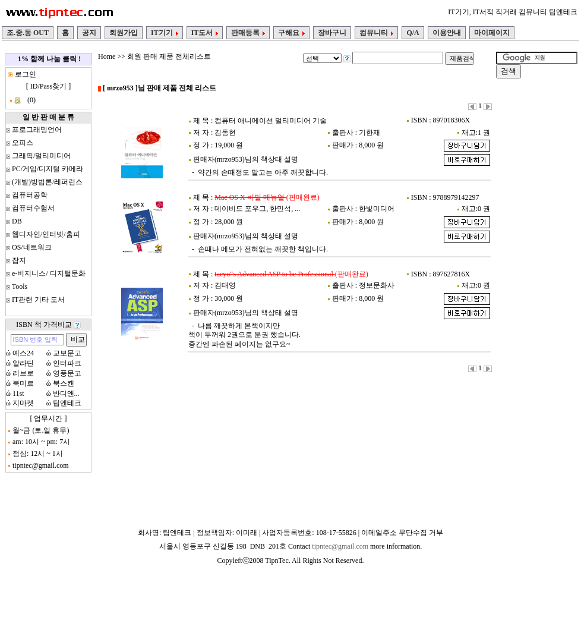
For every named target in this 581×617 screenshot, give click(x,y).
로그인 (24, 74)
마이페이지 (492, 33)
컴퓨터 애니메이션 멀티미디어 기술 (270, 121)
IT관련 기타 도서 (38, 299)
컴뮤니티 (376, 33)
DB (17, 221)
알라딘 (23, 363)
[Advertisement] (531, 264)
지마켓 (23, 403)
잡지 (19, 260)
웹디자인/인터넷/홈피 (46, 234)
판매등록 (248, 33)
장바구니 (332, 33)
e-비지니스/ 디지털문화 (49, 273)
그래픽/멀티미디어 (41, 156)
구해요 (291, 33)
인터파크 (67, 363)
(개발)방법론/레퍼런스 (47, 182)
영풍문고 (67, 373)
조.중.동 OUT (28, 33)
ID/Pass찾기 (48, 86)
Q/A (412, 33)
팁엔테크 (67, 403)
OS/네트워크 (32, 247)
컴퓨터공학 (30, 195)
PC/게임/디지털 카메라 (47, 169)
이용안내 (446, 33)
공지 (89, 33)
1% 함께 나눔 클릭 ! (49, 59)
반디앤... (66, 393)
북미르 (23, 383)
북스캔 (63, 383)
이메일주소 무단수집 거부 (402, 532)
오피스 (22, 142)
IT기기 (164, 33)
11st (18, 393)
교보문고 (67, 353)
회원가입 (123, 33)
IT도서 (205, 33)
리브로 (23, 373)
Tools (20, 286)
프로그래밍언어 (37, 129)
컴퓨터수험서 (33, 208)
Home (106, 56)
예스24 (23, 353)
